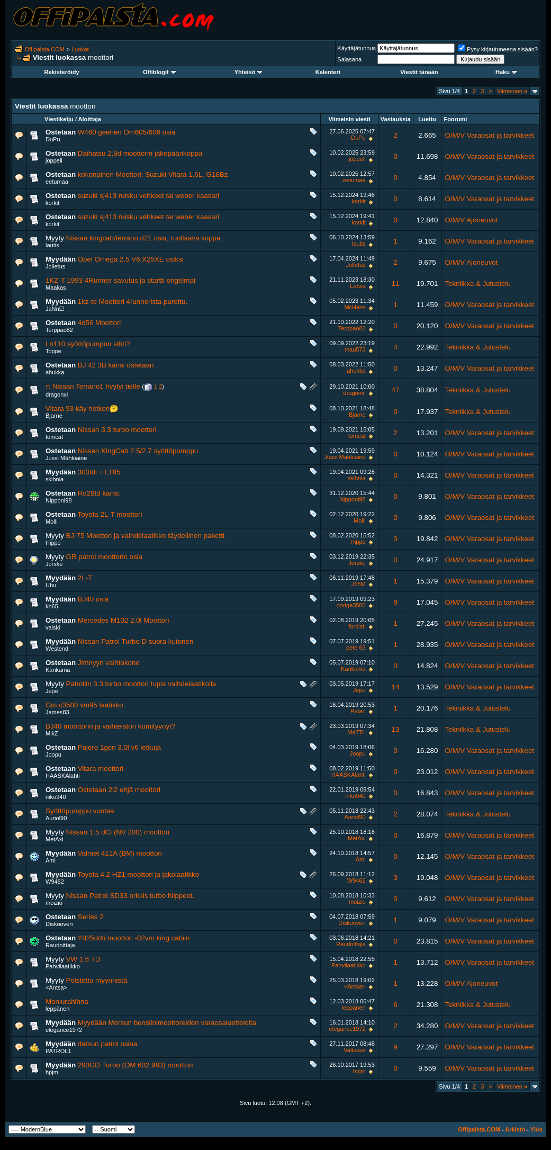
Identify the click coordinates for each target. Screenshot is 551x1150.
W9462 (55, 881)
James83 (57, 712)
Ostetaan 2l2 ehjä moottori (119, 790)
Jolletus (55, 266)
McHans (354, 307)
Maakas (56, 287)
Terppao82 (59, 330)
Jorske (54, 564)
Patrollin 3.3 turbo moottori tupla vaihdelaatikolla (141, 684)
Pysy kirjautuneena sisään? (498, 49)
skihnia (55, 479)
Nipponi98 (59, 500)
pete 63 (356, 647)
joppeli (54, 160)
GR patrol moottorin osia (104, 557)
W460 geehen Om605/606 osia (127, 132)
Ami (51, 860)
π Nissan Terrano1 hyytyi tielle (93, 386)
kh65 (52, 606)
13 (396, 729)
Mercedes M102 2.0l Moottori (123, 620)
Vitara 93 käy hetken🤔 (82, 408)
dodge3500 (351, 605)
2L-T (85, 578)
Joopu (53, 754)
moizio (54, 903)
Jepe (52, 691)
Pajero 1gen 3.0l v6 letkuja (119, 747)
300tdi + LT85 (99, 472)
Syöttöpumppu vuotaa (80, 811)
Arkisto (515, 1129)
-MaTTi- (356, 732)
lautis (52, 245)
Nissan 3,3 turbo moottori (117, 430)
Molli (52, 521)
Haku (506, 72)
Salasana (349, 59)
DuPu (53, 139)
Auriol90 (56, 818)
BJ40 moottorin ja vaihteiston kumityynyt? (110, 726)
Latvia (357, 286)
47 (396, 390)
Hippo (53, 543)
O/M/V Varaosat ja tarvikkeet (489, 135)
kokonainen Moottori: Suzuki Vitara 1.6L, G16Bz (153, 174)
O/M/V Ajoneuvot (471, 220)
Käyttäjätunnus (356, 48)
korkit (52, 203)
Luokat (80, 49)
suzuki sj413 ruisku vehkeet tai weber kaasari (148, 196)
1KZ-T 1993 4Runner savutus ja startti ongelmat (121, 280)
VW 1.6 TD (83, 959)
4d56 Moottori (99, 323)
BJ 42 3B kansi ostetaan (116, 365)
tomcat (54, 437)
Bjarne (54, 415)
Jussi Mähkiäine (66, 458)
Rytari (358, 711)
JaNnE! (55, 309)
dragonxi (57, 394)
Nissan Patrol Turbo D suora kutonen (136, 641)
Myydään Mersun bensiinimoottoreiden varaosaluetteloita (167, 1023)
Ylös (536, 1129)
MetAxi (55, 839)
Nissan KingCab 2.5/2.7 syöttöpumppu (138, 451)
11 (396, 284)
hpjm (52, 1072)
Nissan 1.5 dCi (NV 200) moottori (118, 832)
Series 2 (91, 917)
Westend (57, 648)
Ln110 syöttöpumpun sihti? (88, 344)
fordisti (356, 626)
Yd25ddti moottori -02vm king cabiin (134, 938)
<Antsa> (56, 987)
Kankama (58, 670)
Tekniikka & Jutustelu (477, 284)
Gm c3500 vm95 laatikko (84, 705)
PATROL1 (58, 1051)
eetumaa (57, 181)
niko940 (56, 797)
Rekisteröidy (61, 72)
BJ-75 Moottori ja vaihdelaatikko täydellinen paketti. (146, 536)
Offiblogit (159, 72)
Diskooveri (59, 924)
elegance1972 (64, 1030)
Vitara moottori (100, 768)
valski (53, 627)
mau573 (355, 349)
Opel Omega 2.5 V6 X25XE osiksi (131, 259)
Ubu (51, 585)
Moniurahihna (67, 1001)
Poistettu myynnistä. (97, 980)
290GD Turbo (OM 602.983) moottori (135, 1065)
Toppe (53, 351)
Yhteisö (248, 72)
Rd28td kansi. (99, 493)
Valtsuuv (354, 1050)
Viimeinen (512, 91)
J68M (358, 584)
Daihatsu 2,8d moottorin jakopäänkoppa (140, 153)
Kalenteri (327, 72)
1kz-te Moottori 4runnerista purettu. (132, 302)
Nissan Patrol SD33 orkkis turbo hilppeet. (130, 896)
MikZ (52, 733)
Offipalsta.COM (45, 49)
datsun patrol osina (108, 1044)
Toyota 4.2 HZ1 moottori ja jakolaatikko (139, 874)
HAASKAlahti (63, 775)
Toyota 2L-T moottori (110, 514)
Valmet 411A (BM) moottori (120, 853)
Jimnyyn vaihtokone (109, 663)
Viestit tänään (419, 72)
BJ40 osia (93, 599)
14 (396, 687)
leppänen (57, 1008)
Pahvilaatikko (63, 966)
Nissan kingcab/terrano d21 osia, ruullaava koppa (143, 238)
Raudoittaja (60, 945)
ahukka (55, 372)
